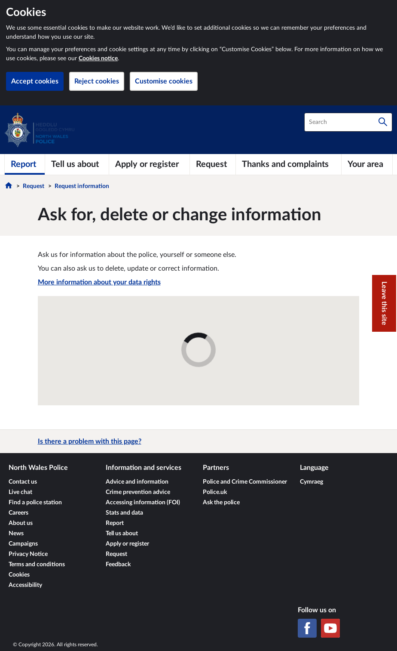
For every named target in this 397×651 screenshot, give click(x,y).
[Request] (212, 164)
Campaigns (23, 544)
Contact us (23, 482)
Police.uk (215, 492)
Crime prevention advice (138, 492)
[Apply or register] (149, 164)
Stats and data (124, 513)
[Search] (382, 122)
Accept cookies (34, 81)
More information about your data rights (99, 282)
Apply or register (127, 544)
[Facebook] (307, 628)
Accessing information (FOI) (143, 503)
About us (21, 523)
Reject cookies (96, 81)
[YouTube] (330, 628)
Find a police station (35, 503)
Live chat (20, 492)
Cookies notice (98, 59)
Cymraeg (311, 482)
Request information (82, 186)
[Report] (25, 164)
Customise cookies (163, 81)
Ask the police (221, 503)
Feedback (118, 565)
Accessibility (25, 585)
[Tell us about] (77, 164)
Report (115, 523)
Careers (18, 513)
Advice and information (137, 482)
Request (33, 186)
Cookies (19, 575)
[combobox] (348, 122)
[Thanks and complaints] (288, 164)
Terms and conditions (37, 565)
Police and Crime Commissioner (245, 482)
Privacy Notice (28, 554)
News (16, 534)
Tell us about (122, 534)
